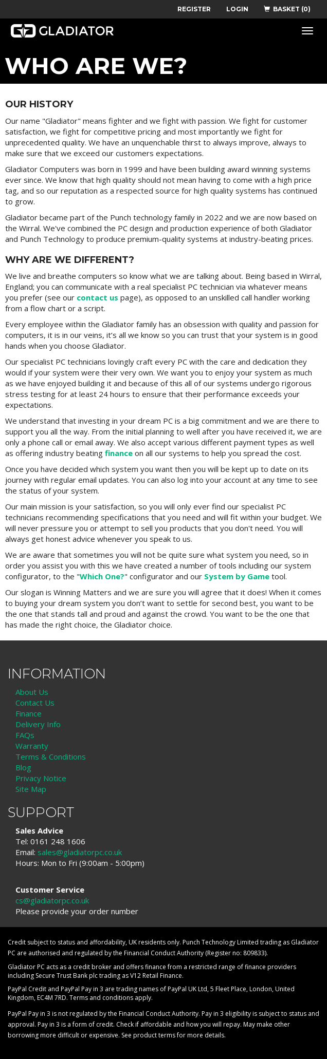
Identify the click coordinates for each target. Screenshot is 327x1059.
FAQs (24, 735)
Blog (23, 767)
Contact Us (35, 702)
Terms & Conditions (50, 756)
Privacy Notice (40, 778)
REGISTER (194, 9)
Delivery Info (38, 724)
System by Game (236, 576)
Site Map (30, 789)
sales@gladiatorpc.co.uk (80, 852)
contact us (97, 297)
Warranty (31, 746)
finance (119, 453)
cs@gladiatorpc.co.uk (52, 900)
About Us (31, 692)
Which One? (102, 576)
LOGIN (237, 9)
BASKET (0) (287, 9)
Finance (28, 713)
